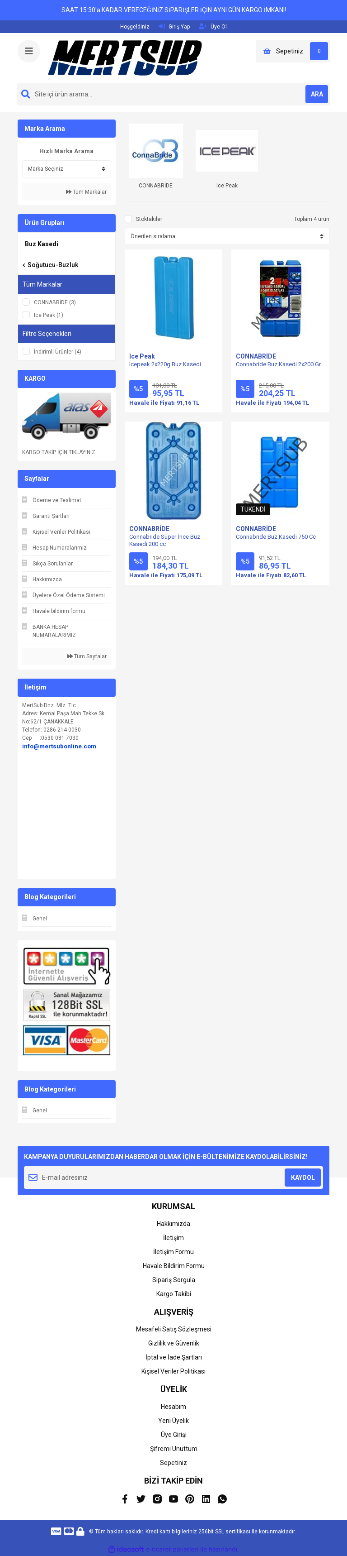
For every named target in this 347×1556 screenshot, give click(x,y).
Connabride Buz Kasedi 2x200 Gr (278, 364)
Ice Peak (142, 356)
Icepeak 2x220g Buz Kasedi (165, 364)
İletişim (173, 1237)
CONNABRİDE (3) (55, 302)
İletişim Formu (173, 1251)
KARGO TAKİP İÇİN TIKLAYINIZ (58, 452)
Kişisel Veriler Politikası (173, 1371)
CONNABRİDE (256, 356)
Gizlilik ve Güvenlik (173, 1343)
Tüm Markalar (86, 192)
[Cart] (293, 51)
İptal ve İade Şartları (173, 1357)
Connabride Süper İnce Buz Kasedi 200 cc (164, 540)
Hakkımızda (173, 1223)
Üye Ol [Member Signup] (213, 26)
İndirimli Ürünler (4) (57, 352)
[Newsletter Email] (173, 1177)
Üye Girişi (174, 1434)
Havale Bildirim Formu (174, 1265)
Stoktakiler (149, 219)
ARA (317, 94)
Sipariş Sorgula (173, 1279)
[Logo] (125, 57)
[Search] (173, 94)
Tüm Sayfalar (87, 656)
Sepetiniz (173, 1462)
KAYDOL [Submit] (303, 1177)
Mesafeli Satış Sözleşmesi (173, 1329)
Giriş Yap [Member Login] (174, 26)
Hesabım (173, 1406)
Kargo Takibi (173, 1293)
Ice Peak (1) (48, 315)
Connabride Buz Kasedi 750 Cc (276, 536)
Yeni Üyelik (173, 1420)
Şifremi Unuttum (173, 1448)
